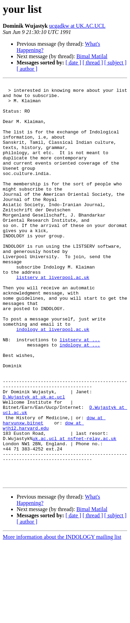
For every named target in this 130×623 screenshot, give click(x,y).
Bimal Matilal (91, 56)
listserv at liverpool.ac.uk (52, 317)
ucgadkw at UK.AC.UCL (77, 26)
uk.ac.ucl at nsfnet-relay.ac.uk (74, 510)
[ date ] (73, 62)
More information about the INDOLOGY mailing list (62, 617)
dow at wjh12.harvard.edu (43, 494)
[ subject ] (115, 62)
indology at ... (80, 398)
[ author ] (27, 69)
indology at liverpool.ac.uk (52, 379)
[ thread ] (93, 62)
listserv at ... (80, 391)
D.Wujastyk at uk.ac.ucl (34, 460)
